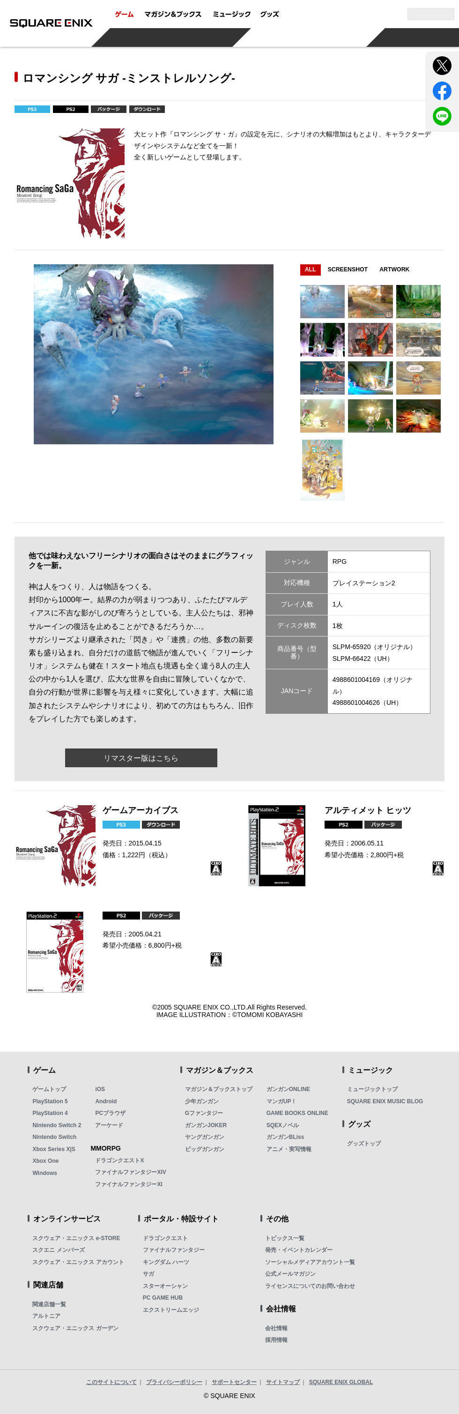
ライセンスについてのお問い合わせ (310, 1286)
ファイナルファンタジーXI (128, 1184)
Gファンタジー (204, 1113)
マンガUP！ (282, 1101)
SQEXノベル (283, 1125)
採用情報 (276, 1340)
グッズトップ (364, 1143)
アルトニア (46, 1316)
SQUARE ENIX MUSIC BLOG (385, 1101)
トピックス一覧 (284, 1238)
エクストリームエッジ (171, 1310)
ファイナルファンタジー (174, 1250)
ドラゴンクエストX (119, 1160)
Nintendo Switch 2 (56, 1125)
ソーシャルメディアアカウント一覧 (310, 1262)
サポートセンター (234, 1382)
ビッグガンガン (204, 1149)
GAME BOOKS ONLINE (297, 1113)
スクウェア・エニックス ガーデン (75, 1328)
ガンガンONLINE (288, 1089)
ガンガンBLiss (285, 1137)
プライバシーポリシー (174, 1382)
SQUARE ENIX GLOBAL (341, 1382)
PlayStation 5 (49, 1101)
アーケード (109, 1125)
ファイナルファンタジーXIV (130, 1172)
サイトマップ (283, 1382)
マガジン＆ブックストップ (218, 1089)
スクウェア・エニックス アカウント (78, 1262)
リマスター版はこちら (141, 758)
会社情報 (276, 1328)
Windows (44, 1173)
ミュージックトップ (372, 1089)
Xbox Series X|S (53, 1149)
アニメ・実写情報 (289, 1149)
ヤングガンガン (204, 1137)
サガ (148, 1274)
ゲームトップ (49, 1089)
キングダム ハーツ (166, 1262)
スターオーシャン (165, 1286)
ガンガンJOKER (206, 1125)
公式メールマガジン (290, 1274)
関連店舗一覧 (49, 1304)
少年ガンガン (202, 1101)
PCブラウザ (110, 1113)
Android (106, 1101)
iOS (100, 1089)
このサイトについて (111, 1382)
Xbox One (45, 1161)
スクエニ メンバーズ (58, 1250)
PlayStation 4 (49, 1113)
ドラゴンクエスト (165, 1238)
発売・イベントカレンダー (299, 1250)
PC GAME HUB (163, 1297)
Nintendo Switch (54, 1137)
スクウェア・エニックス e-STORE (76, 1238)
